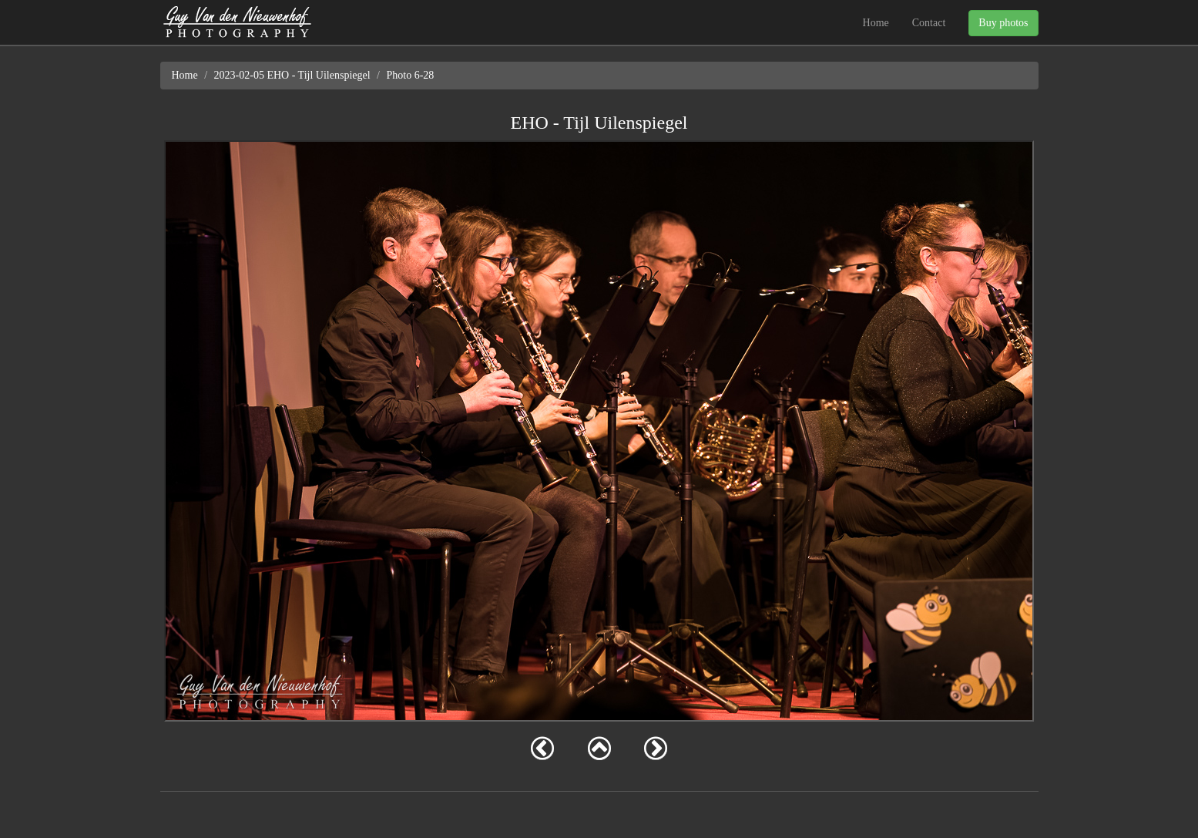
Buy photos (1003, 23)
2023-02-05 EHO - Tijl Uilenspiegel (292, 75)
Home (876, 23)
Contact (929, 23)
